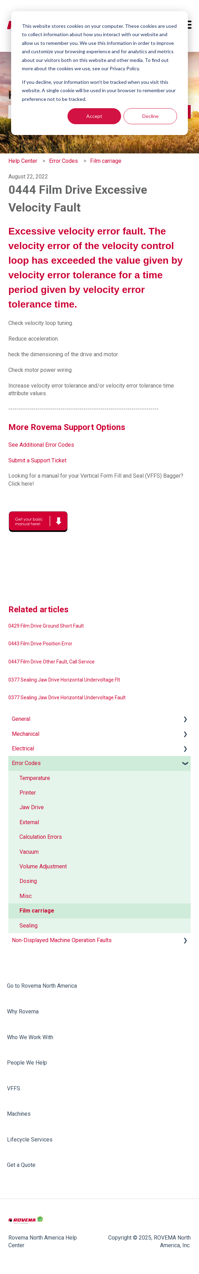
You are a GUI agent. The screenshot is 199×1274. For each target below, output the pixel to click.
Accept (94, 116)
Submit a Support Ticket (37, 460)
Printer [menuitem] (27, 792)
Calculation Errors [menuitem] (40, 837)
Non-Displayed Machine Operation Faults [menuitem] (62, 940)
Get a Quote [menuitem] (21, 1165)
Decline (150, 116)
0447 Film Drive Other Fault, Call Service (51, 661)
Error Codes (63, 161)
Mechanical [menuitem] (25, 734)
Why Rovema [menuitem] (23, 1011)
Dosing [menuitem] (28, 881)
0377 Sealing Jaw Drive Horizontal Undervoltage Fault (67, 697)
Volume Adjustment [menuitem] (43, 866)
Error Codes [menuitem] (26, 763)
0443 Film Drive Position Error (40, 643)
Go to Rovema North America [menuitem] (42, 985)
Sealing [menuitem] (28, 925)
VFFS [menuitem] (13, 1088)
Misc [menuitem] (25, 896)
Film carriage (105, 161)
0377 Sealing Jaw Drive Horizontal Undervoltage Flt (64, 680)
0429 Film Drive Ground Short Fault (46, 626)
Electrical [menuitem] (23, 748)
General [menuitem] (21, 719)
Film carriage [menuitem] (36, 910)
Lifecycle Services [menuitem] (30, 1139)
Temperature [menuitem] (34, 778)
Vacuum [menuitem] (29, 852)
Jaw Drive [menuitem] (31, 807)
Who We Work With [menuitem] (30, 1037)
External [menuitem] (29, 822)
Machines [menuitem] (19, 1113)
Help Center (22, 161)
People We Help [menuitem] (27, 1062)
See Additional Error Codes (41, 444)
